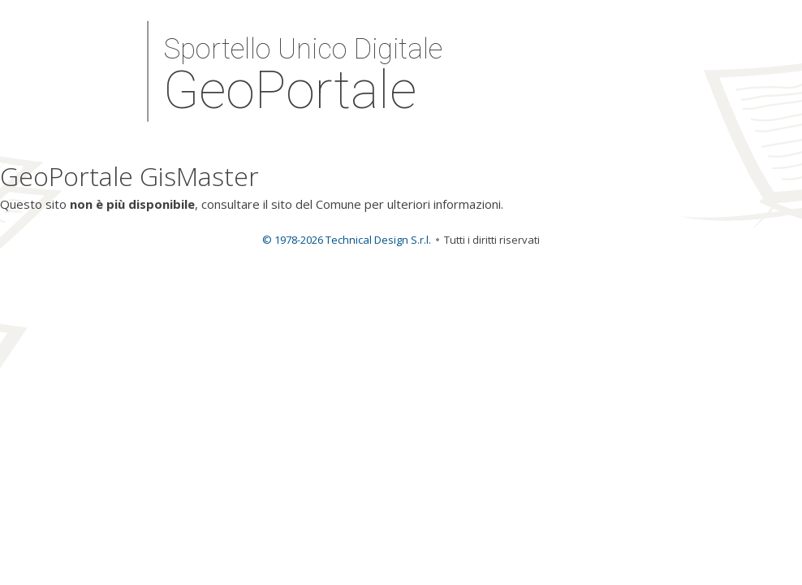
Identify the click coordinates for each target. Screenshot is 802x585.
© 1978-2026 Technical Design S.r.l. (346, 239)
